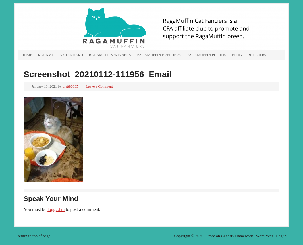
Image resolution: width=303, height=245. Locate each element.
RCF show (257, 55)
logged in (56, 209)
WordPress (264, 236)
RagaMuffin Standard (60, 55)
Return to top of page (33, 236)
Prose (210, 236)
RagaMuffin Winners (110, 55)
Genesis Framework (237, 236)
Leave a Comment (99, 86)
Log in (281, 236)
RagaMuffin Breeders (158, 55)
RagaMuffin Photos (206, 55)
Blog (237, 55)
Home (26, 55)
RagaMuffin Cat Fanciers (82, 28)
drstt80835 (70, 86)
